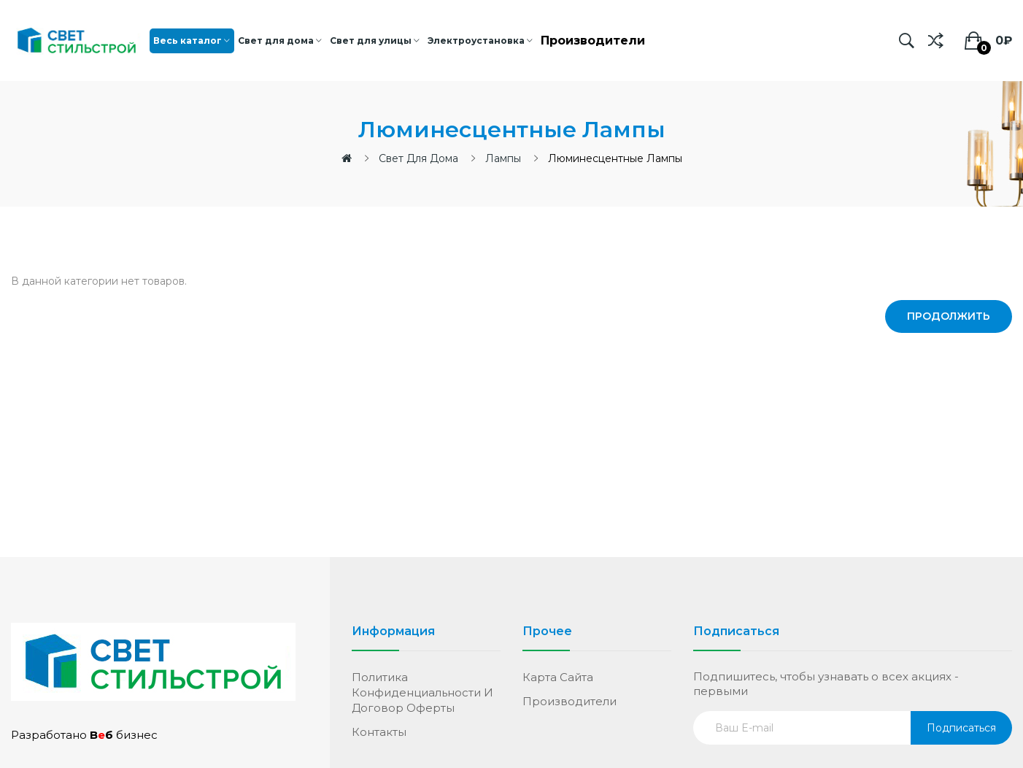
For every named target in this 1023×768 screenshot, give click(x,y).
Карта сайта (557, 677)
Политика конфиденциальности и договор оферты (422, 692)
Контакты (379, 732)
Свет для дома (418, 158)
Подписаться (961, 727)
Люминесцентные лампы (615, 158)
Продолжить (948, 316)
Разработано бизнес (84, 735)
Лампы (503, 158)
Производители (569, 701)
